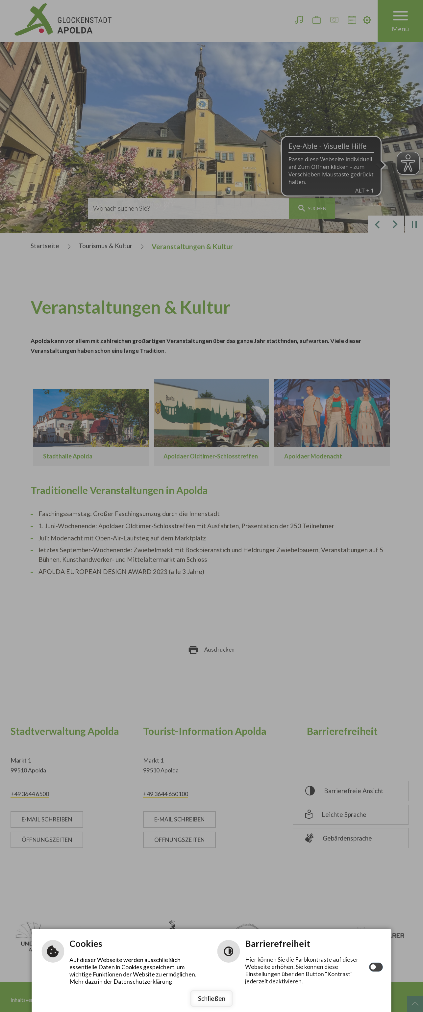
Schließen (211, 998)
